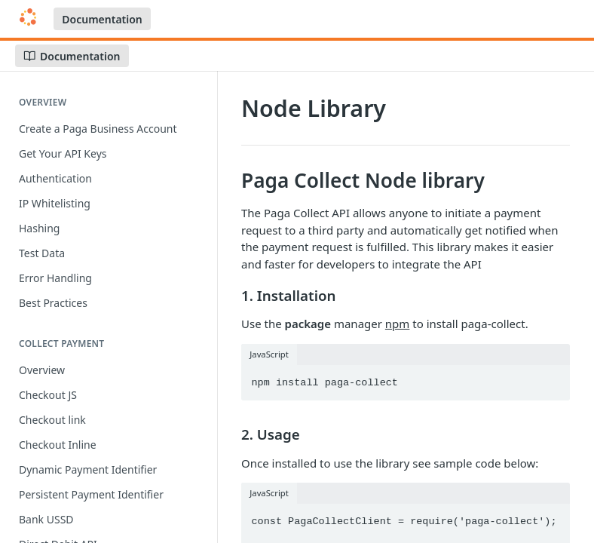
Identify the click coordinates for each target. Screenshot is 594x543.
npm (397, 323)
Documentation (102, 19)
